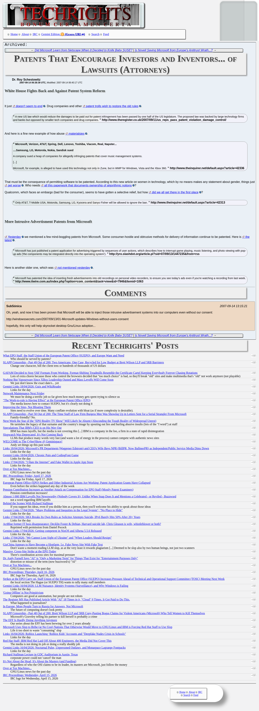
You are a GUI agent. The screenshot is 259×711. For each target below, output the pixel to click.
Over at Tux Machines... (17, 469)
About (25, 34)
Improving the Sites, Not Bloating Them (27, 408)
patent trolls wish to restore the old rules (112, 107)
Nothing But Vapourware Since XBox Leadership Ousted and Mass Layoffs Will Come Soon (58, 380)
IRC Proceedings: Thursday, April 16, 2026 (28, 573)
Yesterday (14, 237)
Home (14, 34)
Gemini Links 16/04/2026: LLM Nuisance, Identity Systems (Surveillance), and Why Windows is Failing (65, 586)
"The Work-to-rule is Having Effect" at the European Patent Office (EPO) (46, 401)
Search (95, 34)
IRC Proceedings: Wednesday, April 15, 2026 (30, 676)
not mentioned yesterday (74, 268)
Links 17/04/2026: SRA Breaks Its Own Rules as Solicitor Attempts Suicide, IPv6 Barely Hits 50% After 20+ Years (71, 518)
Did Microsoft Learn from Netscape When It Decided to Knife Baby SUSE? (83, 51)
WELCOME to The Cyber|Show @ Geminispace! (32, 442)
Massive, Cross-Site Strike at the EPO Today (29, 552)
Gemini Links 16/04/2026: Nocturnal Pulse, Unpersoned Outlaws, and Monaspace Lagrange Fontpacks (64, 648)
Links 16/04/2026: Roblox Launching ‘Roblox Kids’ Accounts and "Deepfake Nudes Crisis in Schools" (64, 634)
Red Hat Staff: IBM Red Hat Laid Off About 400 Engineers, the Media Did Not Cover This (57, 641)
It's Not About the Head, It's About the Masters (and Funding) (39, 662)
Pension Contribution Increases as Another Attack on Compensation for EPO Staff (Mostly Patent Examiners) (68, 490)
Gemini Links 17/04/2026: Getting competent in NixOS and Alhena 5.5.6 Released (52, 531)
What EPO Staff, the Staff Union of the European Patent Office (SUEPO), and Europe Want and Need (63, 356)
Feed (106, 34)
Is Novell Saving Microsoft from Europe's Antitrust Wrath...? (174, 51)
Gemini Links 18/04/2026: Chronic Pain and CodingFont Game (41, 456)
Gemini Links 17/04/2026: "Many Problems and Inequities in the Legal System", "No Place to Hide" (63, 511)
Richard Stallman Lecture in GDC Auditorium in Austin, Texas (40, 655)
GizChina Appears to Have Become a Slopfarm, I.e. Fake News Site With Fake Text (53, 545)
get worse (14, 186)
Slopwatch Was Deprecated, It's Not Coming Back (33, 435)
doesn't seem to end (29, 107)
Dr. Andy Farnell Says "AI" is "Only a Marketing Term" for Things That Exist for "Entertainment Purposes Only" (70, 559)
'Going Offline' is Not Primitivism (23, 593)
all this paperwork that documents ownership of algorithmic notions (88, 186)
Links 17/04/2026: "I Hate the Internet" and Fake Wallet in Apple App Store (48, 463)
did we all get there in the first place (175, 193)
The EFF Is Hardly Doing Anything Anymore (30, 621)
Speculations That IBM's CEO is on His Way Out (32, 428)
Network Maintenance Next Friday (23, 394)
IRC (35, 34)
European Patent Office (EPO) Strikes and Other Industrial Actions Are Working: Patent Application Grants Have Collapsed (76, 483)
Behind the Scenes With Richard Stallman (28, 504)
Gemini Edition (50, 34)
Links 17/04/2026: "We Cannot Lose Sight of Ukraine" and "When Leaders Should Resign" (57, 538)
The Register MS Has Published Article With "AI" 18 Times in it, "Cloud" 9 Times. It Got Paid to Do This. (66, 600)
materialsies (76, 134)
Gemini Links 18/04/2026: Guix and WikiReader (32, 387)
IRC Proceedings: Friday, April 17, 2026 (27, 476)
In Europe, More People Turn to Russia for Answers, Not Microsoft (43, 607)
